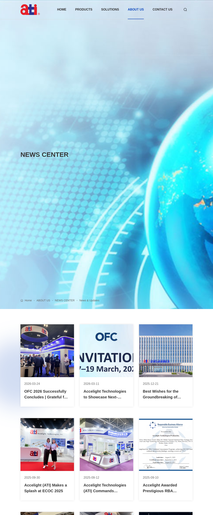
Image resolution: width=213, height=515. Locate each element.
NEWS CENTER (65, 300)
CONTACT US (162, 9)
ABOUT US (136, 9)
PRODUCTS (83, 9)
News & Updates (89, 300)
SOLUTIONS (110, 9)
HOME (61, 9)
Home (28, 300)
